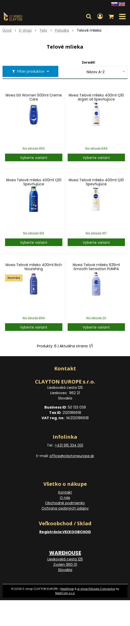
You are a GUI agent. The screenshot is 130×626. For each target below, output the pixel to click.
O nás (65, 497)
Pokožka (62, 30)
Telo (43, 30)
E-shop (25, 30)
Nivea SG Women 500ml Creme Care (34, 97)
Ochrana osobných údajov (65, 508)
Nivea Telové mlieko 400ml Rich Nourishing (34, 267)
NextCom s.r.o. (65, 593)
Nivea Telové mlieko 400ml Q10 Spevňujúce (33, 182)
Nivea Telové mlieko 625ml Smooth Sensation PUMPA (96, 267)
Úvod (7, 30)
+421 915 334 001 (69, 445)
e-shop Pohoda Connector (96, 589)
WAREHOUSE (65, 552)
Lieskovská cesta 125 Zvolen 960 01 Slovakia (65, 564)
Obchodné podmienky (65, 503)
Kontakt (65, 492)
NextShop (67, 589)
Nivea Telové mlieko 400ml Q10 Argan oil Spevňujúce (96, 97)
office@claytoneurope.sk (71, 455)
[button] (88, 16)
